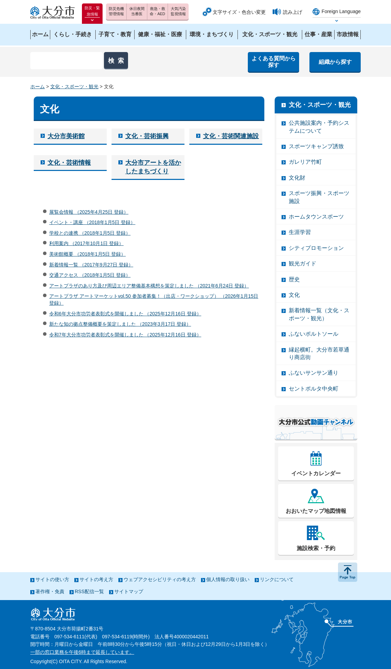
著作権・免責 (49, 591)
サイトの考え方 (96, 579)
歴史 (294, 279)
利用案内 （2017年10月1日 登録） (86, 243)
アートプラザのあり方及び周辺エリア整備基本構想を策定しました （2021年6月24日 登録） (149, 285)
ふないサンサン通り (313, 373)
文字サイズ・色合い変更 (239, 12)
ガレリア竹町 (305, 162)
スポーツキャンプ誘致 (316, 146)
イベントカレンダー (316, 473)
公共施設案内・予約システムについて (319, 126)
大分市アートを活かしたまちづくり (153, 167)
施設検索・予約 (316, 548)
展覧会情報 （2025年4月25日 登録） (88, 212)
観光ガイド (302, 263)
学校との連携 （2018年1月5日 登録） (90, 233)
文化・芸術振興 (147, 136)
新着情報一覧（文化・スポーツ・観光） (319, 314)
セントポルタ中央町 (313, 389)
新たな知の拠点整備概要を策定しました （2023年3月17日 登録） (120, 324)
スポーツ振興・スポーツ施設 (319, 197)
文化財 (297, 178)
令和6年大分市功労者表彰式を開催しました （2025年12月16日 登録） (125, 313)
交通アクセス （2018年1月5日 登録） (90, 275)
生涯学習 (300, 232)
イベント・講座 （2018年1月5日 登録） (92, 222)
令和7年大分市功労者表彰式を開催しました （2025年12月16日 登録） (125, 334)
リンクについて (277, 579)
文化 (294, 295)
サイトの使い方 (52, 579)
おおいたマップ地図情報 (316, 511)
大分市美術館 (66, 136)
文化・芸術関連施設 (231, 136)
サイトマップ (128, 591)
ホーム (37, 86)
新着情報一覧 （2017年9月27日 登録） (91, 264)
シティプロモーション (316, 248)
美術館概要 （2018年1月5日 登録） (87, 254)
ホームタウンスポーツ (316, 217)
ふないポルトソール (313, 334)
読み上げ (292, 12)
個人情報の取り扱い (228, 579)
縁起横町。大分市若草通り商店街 (319, 353)
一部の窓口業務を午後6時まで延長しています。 (82, 652)
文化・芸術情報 (69, 162)
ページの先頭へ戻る (347, 572)
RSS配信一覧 (89, 591)
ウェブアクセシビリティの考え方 (160, 579)
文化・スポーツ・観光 (74, 86)
